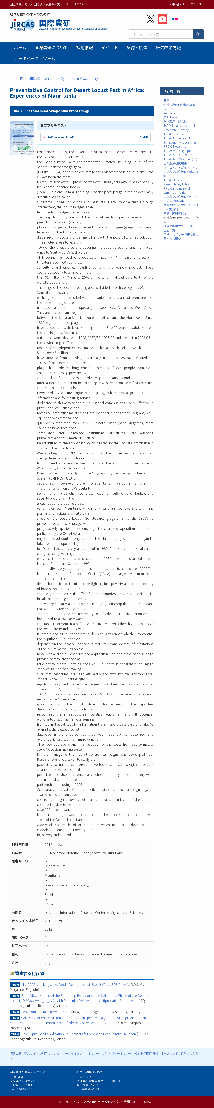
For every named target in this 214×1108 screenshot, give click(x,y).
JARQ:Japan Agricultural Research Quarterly (179, 127)
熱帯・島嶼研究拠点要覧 (179, 105)
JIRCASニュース (173, 134)
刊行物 (18, 78)
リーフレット (172, 109)
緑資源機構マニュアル (178, 226)
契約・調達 (136, 47)
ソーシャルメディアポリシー (81, 1053)
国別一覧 (169, 230)
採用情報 (84, 47)
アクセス (196, 4)
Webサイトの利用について (41, 1053)
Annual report (172, 113)
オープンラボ (169, 1053)
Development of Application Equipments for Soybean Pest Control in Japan (78, 1033)
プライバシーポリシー (117, 1053)
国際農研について (51, 47)
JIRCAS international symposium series (176, 190)
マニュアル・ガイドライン (181, 167)
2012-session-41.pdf (61, 137)
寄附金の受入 (189, 1053)
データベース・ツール (35, 58)
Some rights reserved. (99, 1101)
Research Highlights (176, 184)
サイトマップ (18, 1057)
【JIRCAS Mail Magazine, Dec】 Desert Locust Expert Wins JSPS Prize (73, 984)
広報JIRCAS (170, 117)
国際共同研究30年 (175, 213)
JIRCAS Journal (173, 180)
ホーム (20, 47)
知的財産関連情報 (146, 1053)
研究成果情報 (168, 47)
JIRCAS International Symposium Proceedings (64, 78)
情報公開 (16, 1053)
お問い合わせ (177, 4)
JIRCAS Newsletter (175, 146)
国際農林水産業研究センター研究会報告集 (181, 199)
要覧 (166, 100)
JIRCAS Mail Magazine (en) (180, 159)
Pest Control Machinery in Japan (45, 1011)
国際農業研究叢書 (175, 163)
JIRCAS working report (178, 151)
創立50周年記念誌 (175, 121)
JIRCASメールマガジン (178, 155)
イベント (109, 47)
